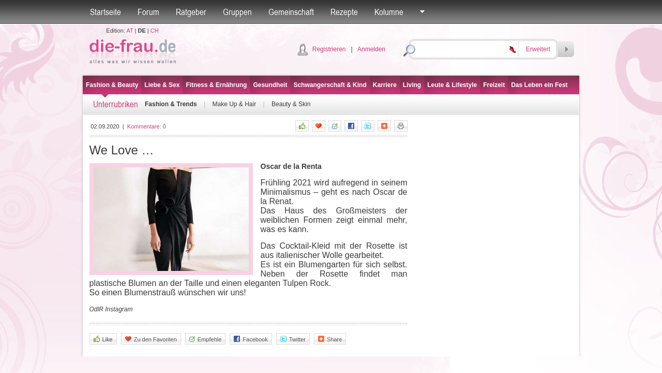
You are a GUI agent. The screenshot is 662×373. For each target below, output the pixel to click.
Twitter (293, 339)
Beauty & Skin (291, 104)
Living (412, 85)
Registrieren (329, 49)
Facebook (250, 339)
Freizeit (494, 85)
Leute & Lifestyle (452, 85)
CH (155, 30)
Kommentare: (146, 126)
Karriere (385, 85)
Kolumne (388, 12)
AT (129, 30)
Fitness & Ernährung (216, 85)
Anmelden (371, 49)
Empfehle (205, 339)
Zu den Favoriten (151, 339)
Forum (148, 12)
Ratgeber (191, 12)
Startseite (105, 12)
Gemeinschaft (291, 12)
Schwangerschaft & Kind (329, 85)
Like (103, 339)
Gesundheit (270, 85)
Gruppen (237, 12)
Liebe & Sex (161, 85)
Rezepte (344, 12)
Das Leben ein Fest (539, 85)
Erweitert (538, 49)
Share (330, 339)
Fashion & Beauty (112, 85)
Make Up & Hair (234, 104)
